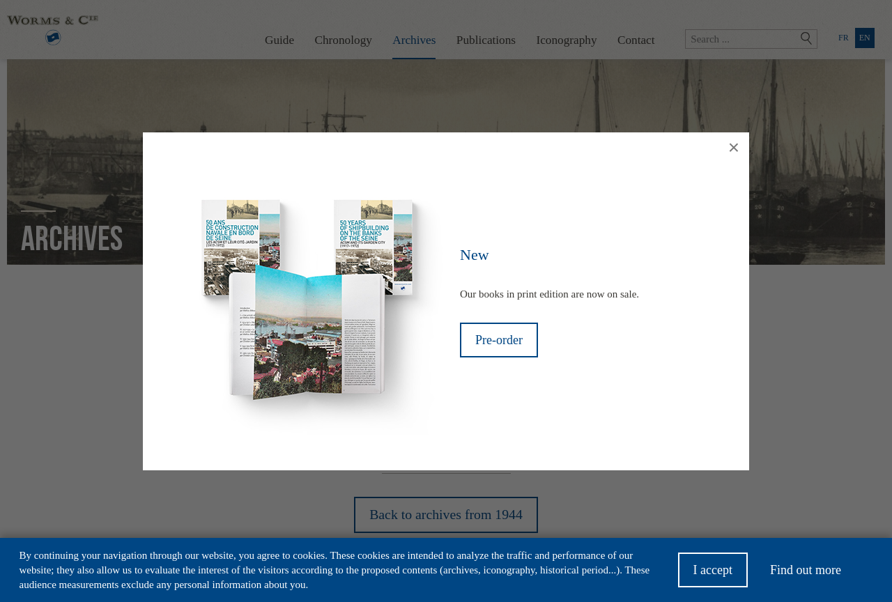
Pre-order (499, 340)
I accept (712, 575)
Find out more (805, 575)
